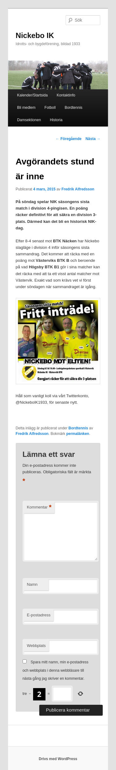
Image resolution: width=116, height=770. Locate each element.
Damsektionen (29, 120)
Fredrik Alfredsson (78, 189)
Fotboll (50, 107)
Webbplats (36, 645)
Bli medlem (26, 107)
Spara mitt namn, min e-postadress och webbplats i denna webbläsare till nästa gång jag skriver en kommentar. (55, 670)
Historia (56, 120)
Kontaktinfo (66, 95)
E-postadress (39, 615)
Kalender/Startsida (32, 95)
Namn (32, 584)
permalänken (77, 434)
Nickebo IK (35, 35)
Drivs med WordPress (58, 759)
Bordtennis (73, 107)
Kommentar (39, 507)
